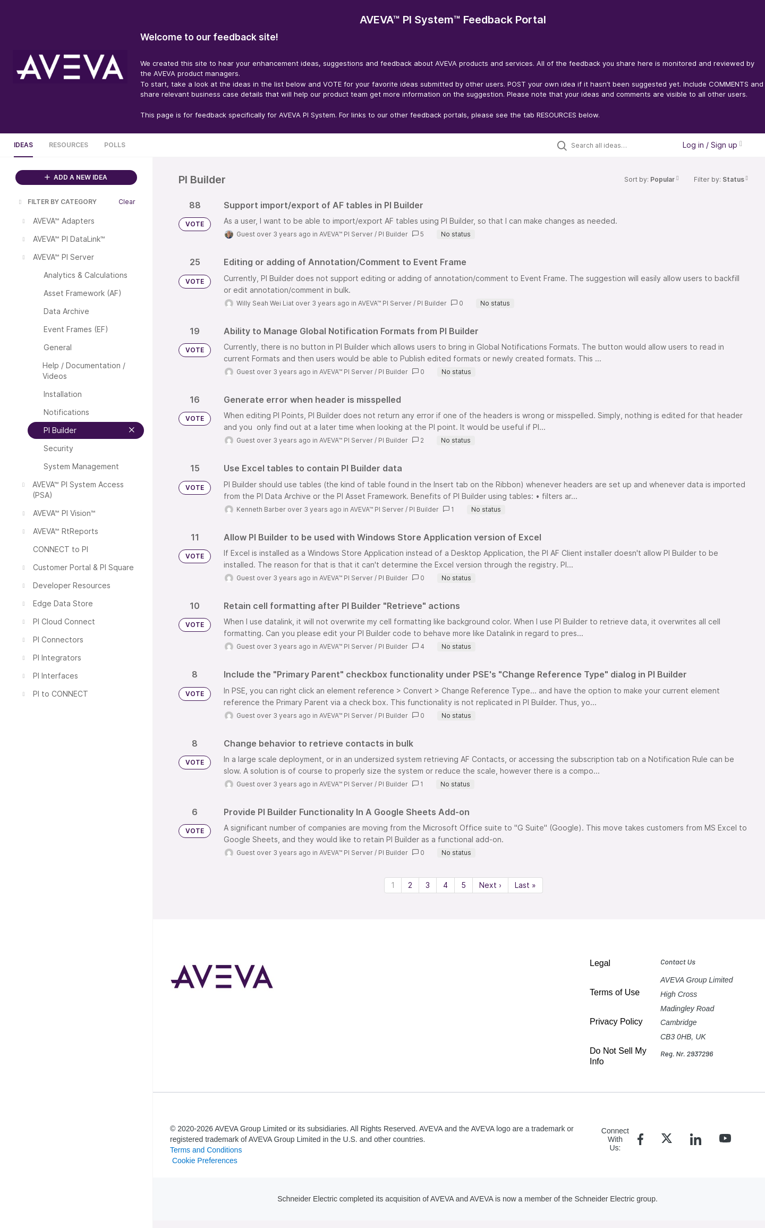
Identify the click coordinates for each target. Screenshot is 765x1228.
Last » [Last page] (525, 885)
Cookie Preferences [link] (204, 1160)
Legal (600, 963)
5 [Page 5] (463, 885)
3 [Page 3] (428, 885)
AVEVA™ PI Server (346, 234)
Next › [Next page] (490, 885)
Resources (68, 145)
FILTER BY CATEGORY (57, 202)
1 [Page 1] (393, 885)
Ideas (23, 145)
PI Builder (393, 234)
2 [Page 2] (410, 885)
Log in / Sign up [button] (712, 144)
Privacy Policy (616, 1021)
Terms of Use (615, 992)
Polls (114, 145)
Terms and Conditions (206, 1150)
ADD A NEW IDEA (76, 177)
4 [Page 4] (445, 885)
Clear (126, 202)
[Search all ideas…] (620, 145)
